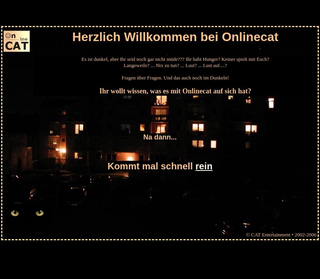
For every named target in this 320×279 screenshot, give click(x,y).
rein (204, 166)
